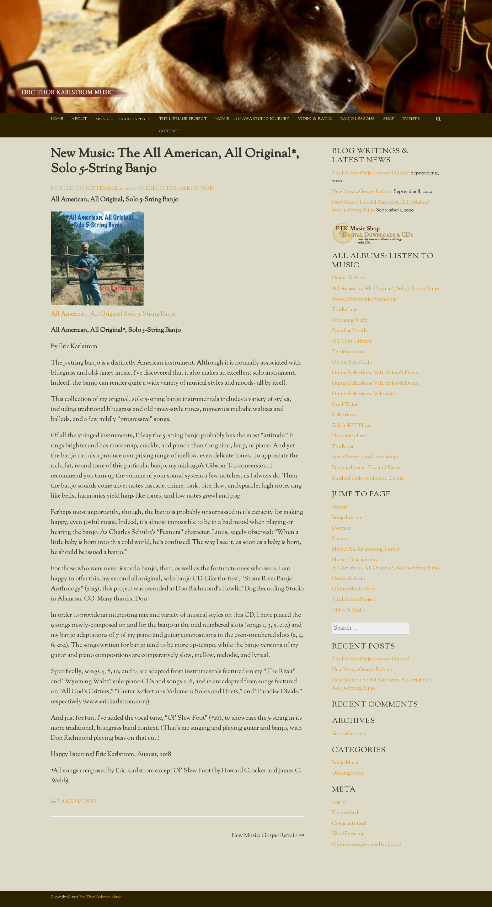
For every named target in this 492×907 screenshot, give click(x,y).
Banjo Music (76, 802)
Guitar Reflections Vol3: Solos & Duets (375, 373)
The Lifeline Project (183, 119)
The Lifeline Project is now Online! (370, 173)
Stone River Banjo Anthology (365, 299)
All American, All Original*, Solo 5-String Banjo (385, 288)
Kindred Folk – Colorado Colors (368, 478)
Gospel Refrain (349, 278)
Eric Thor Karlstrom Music (100, 897)
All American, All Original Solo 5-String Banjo (113, 314)
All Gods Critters (351, 341)
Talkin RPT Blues (351, 425)
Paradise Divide (349, 330)
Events (411, 119)
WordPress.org (348, 834)
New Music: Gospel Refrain (267, 836)
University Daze (349, 436)
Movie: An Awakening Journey (366, 549)
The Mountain (348, 352)
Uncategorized (348, 773)
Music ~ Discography (120, 119)
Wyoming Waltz (349, 320)
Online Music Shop (354, 589)
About (79, 119)
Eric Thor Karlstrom (180, 188)
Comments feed (349, 823)
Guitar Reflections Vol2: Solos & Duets (375, 383)
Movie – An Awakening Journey (252, 119)
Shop (388, 119)
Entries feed (345, 813)
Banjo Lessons (357, 119)
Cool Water (345, 404)
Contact (170, 131)
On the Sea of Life (352, 362)
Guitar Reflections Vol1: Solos (365, 394)
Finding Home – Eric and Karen (366, 468)
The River (343, 447)
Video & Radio (315, 119)
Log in (339, 802)
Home (57, 119)
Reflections (344, 415)
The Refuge (344, 309)
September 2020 (349, 734)
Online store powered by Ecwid (367, 844)
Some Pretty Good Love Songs (365, 457)
